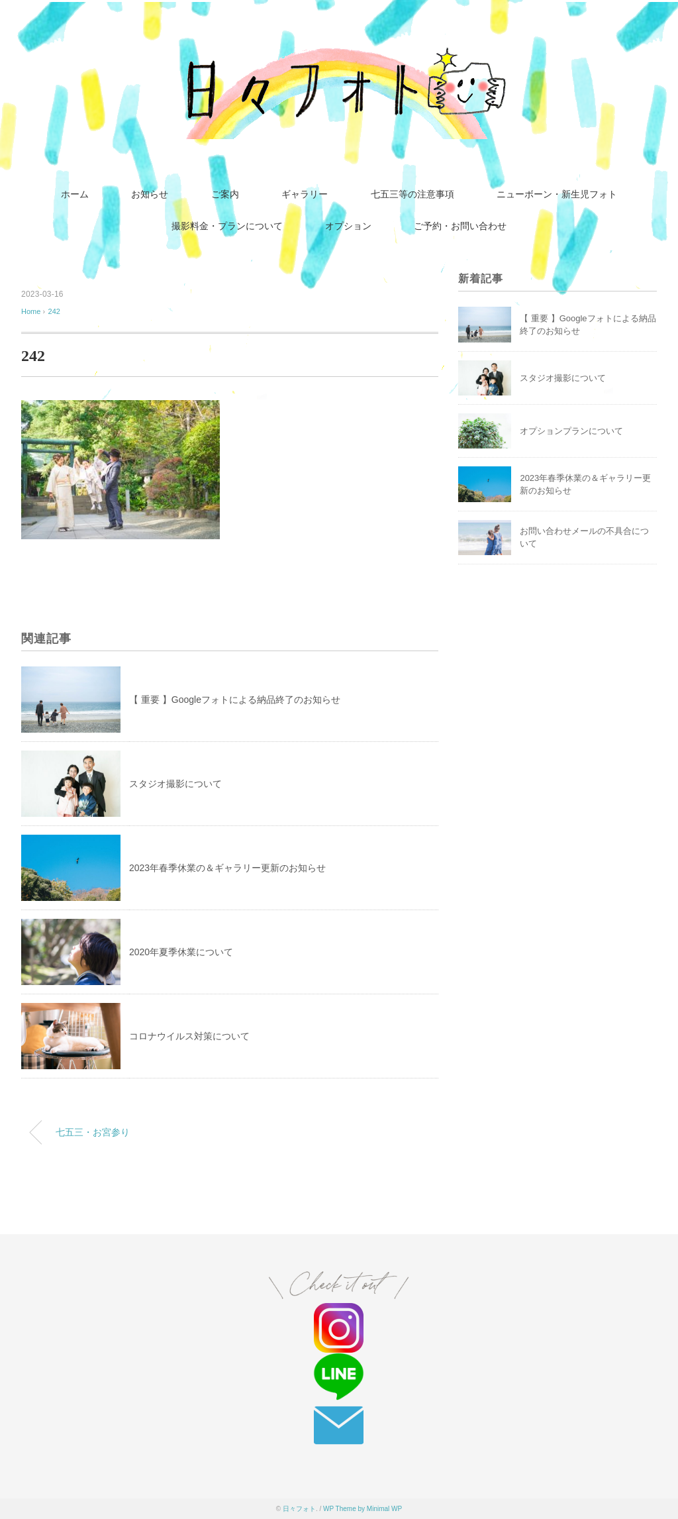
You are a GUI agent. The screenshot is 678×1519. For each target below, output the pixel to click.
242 (54, 311)
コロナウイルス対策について (189, 1036)
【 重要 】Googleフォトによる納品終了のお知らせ (234, 699)
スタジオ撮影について (175, 783)
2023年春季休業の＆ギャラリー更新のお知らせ (227, 868)
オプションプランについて (571, 431)
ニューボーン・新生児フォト (557, 194)
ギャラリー (304, 194)
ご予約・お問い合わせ (460, 226)
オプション (348, 226)
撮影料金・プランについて (227, 226)
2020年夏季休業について (181, 952)
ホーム (75, 194)
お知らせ (149, 194)
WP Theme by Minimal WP (362, 1508)
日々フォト (299, 1508)
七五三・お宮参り (93, 1132)
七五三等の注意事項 (412, 194)
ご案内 (225, 194)
